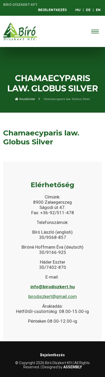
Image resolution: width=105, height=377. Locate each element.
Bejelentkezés (52, 10)
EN (98, 10)
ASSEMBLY (72, 367)
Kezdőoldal (25, 99)
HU (78, 10)
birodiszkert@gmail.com (52, 296)
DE (88, 10)
